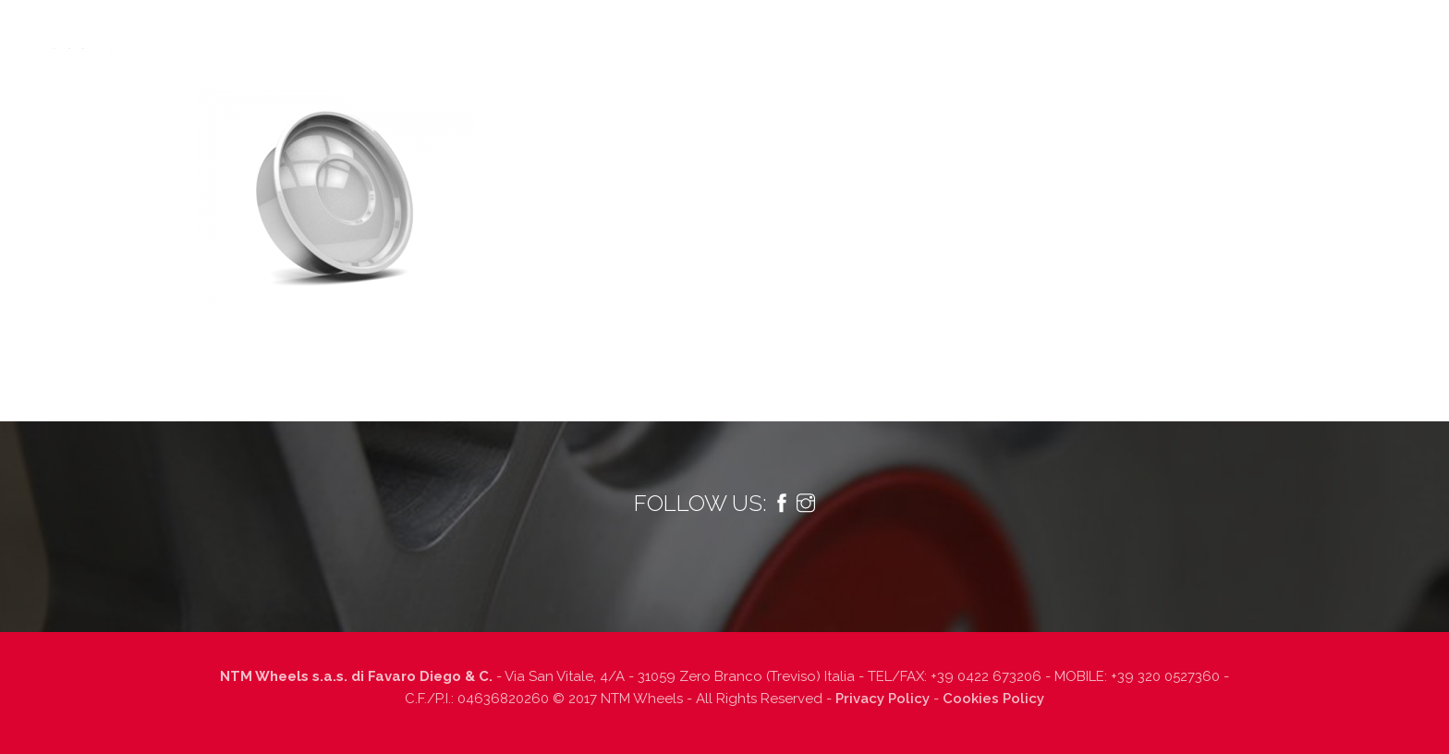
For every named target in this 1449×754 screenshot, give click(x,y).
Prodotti (688, 34)
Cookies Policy (993, 698)
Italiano (1383, 34)
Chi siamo (488, 34)
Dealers (1058, 34)
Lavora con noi (1164, 34)
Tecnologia (588, 34)
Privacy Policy (882, 698)
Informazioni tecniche (841, 34)
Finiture (974, 34)
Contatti (1274, 34)
